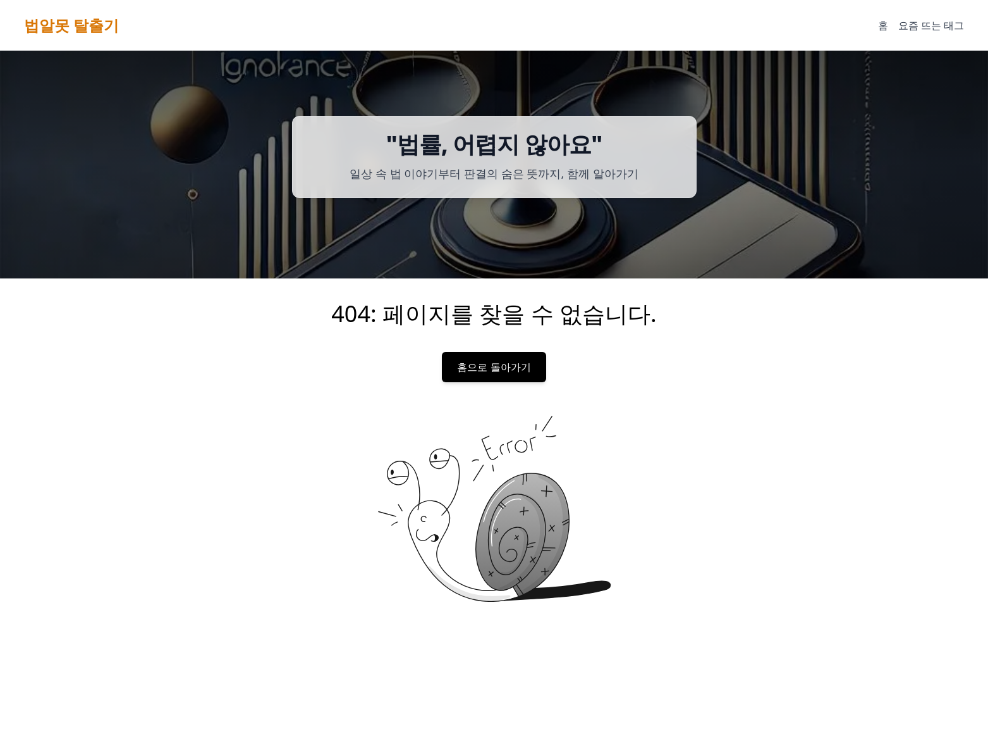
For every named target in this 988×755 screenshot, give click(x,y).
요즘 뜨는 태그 (931, 25)
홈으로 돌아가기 (493, 367)
